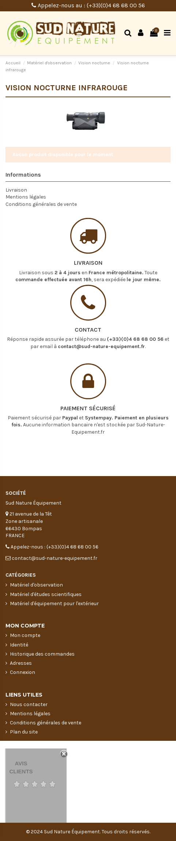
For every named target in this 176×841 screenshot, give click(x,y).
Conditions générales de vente (41, 204)
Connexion (22, 672)
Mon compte (25, 635)
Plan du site (24, 732)
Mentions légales (25, 197)
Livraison (16, 190)
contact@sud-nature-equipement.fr (101, 328)
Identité (19, 645)
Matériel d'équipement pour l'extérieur (54, 603)
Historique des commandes (42, 654)
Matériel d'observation (36, 585)
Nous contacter (29, 704)
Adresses (21, 663)
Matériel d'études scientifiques (46, 594)
